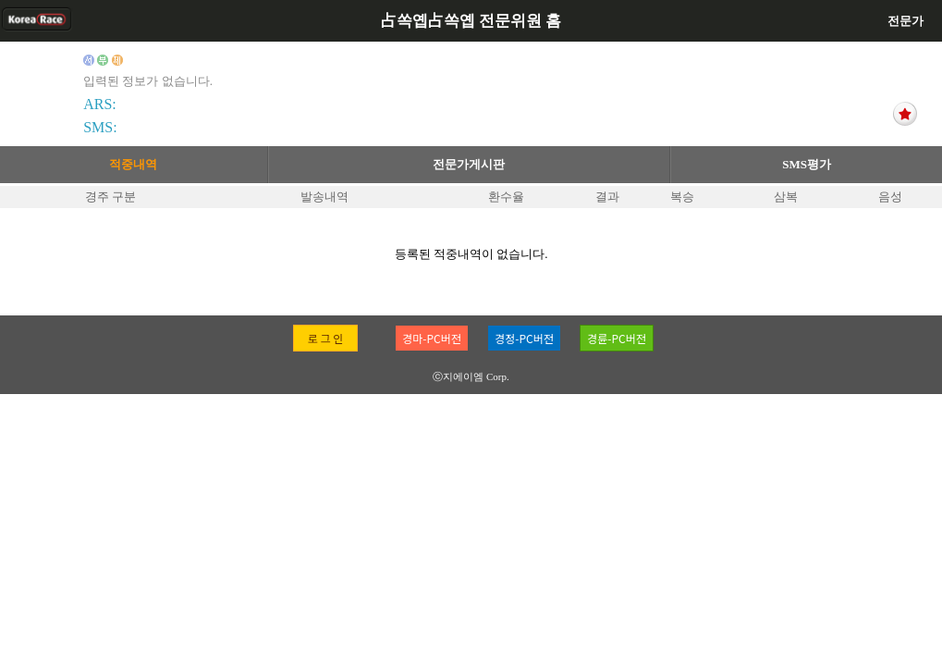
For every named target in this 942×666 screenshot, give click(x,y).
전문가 (905, 21)
